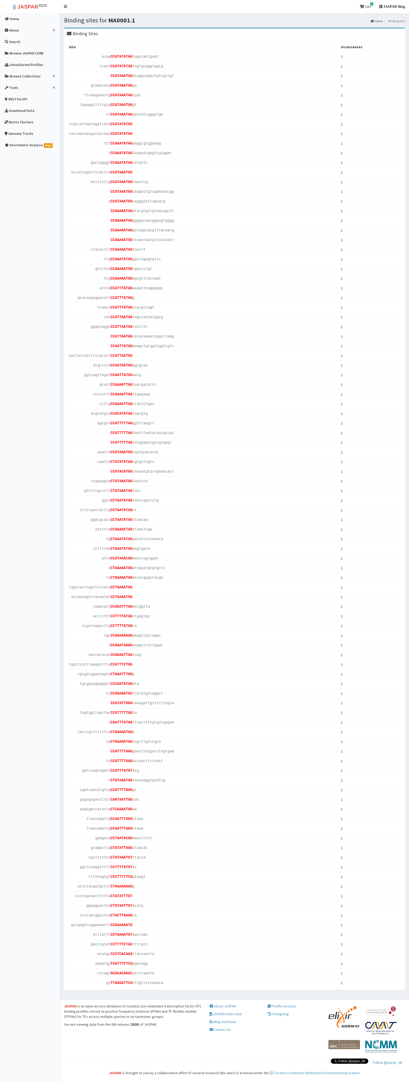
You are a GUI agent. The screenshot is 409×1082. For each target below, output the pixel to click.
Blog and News (222, 1021)
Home (376, 21)
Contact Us (220, 1029)
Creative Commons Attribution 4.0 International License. (315, 1073)
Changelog (278, 1014)
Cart (366, 5)
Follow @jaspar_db (387, 1062)
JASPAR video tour (225, 1014)
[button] (65, 6)
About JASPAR (222, 1006)
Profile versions (282, 1006)
